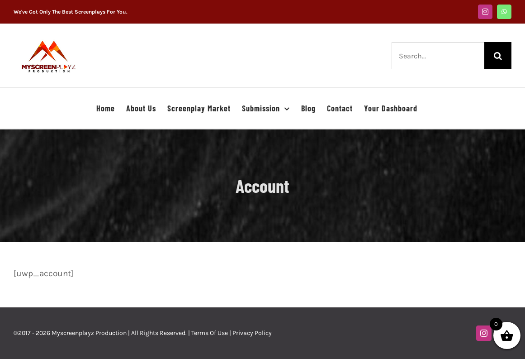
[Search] (497, 55)
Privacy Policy (252, 333)
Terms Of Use (209, 333)
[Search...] (438, 55)
